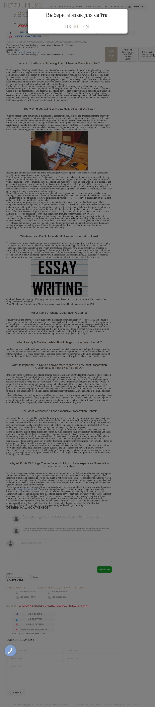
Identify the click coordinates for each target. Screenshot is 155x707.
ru (77, 26)
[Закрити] (124, 12)
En (85, 26)
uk (68, 26)
